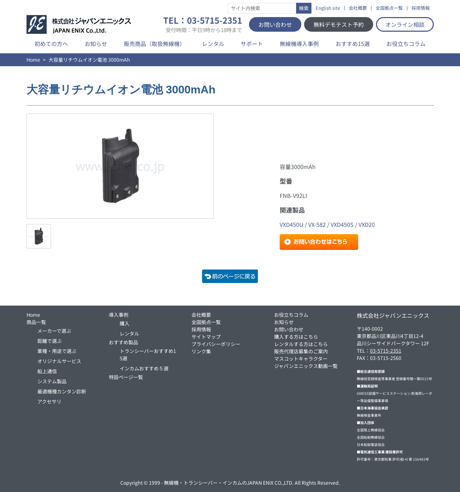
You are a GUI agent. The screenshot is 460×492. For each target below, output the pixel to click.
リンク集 (201, 351)
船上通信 (47, 371)
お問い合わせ (275, 24)
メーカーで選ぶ (54, 330)
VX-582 (317, 224)
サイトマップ (206, 336)
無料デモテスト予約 (339, 24)
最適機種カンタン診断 (61, 391)
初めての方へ (51, 43)
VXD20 (367, 224)
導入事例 (118, 314)
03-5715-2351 (385, 350)
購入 (124, 323)
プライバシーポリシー (215, 343)
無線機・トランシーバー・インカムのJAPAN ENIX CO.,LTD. (229, 482)
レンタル (213, 43)
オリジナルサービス (59, 361)
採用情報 (421, 8)
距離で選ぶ (49, 340)
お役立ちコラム (405, 43)
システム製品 (52, 381)
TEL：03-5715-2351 (202, 24)
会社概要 (358, 8)
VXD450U (291, 224)
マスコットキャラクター (300, 358)
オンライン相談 (404, 24)
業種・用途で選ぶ (56, 350)
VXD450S (342, 224)
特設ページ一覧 (126, 377)
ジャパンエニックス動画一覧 (306, 365)
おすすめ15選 (352, 43)
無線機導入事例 (299, 43)
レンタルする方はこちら (301, 343)
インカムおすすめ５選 (144, 368)
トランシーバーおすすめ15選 (148, 354)
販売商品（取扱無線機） (154, 43)
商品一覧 (36, 321)
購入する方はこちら (296, 336)
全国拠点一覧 (389, 8)
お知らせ (96, 43)
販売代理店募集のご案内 (301, 351)
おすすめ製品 (123, 342)
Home (33, 59)
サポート (252, 43)
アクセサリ (49, 401)
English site (328, 8)
